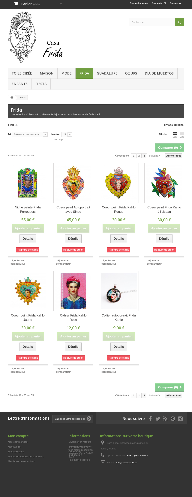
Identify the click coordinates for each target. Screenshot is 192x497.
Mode (66, 73)
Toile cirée (22, 73)
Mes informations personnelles (26, 456)
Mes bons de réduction (21, 461)
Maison (47, 73)
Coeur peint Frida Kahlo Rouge (119, 209)
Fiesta (41, 83)
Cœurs (131, 73)
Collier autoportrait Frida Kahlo (119, 318)
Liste (182, 134)
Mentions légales (78, 446)
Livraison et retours (79, 441)
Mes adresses (16, 451)
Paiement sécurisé (79, 459)
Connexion (176, 3)
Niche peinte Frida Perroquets (28, 209)
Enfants (20, 83)
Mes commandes (18, 441)
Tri (9, 134)
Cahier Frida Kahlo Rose (73, 318)
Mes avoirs (14, 446)
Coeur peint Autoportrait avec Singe (73, 209)
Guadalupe (107, 73)
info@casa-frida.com (127, 462)
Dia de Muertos (159, 73)
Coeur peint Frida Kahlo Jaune (28, 318)
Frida (84, 73)
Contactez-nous (139, 3)
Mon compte (18, 436)
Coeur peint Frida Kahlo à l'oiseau (164, 209)
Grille (174, 134)
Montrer (55, 134)
